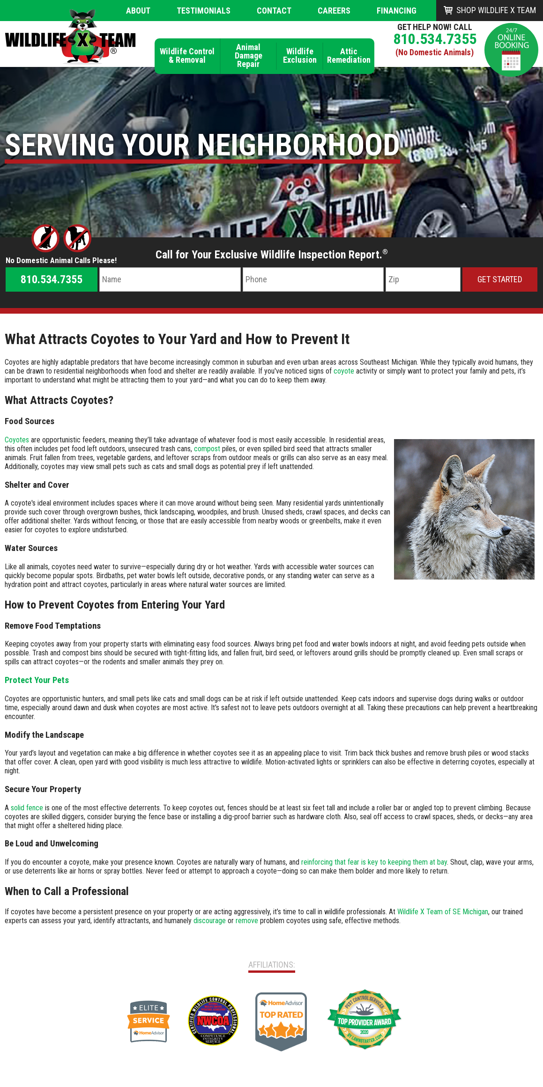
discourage (209, 920)
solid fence (27, 807)
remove (247, 920)
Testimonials (204, 10)
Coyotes (17, 439)
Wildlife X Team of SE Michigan (442, 911)
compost (207, 448)
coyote (344, 371)
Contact (274, 10)
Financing (397, 10)
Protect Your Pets (37, 680)
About (138, 10)
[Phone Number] (313, 279)
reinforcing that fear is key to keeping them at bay (374, 862)
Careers (334, 10)
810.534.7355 (434, 39)
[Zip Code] (423, 279)
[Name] (169, 279)
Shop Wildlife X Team (496, 10)
